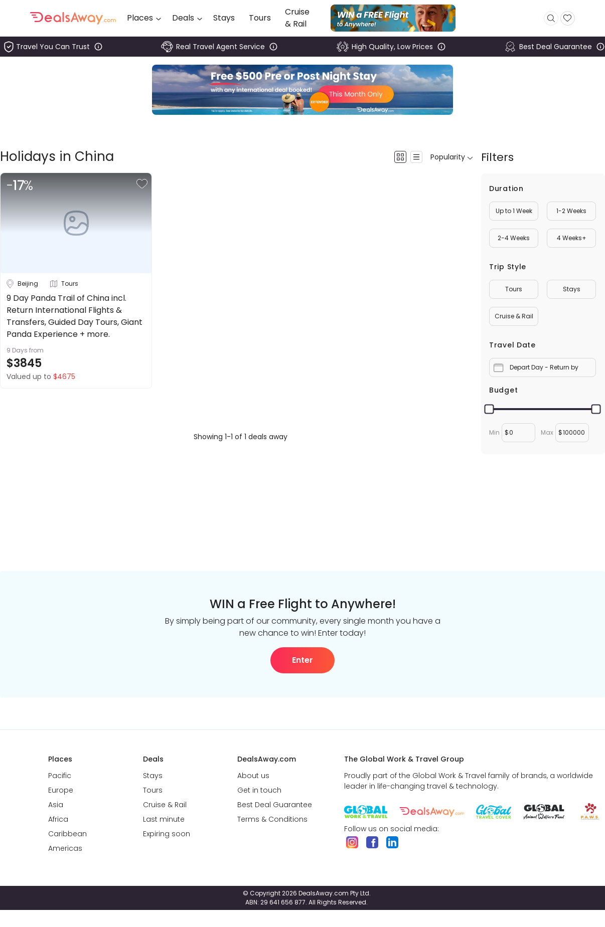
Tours (513, 289)
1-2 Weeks (571, 211)
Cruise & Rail (514, 316)
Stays (571, 289)
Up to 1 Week (514, 211)
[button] (141, 184)
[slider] (489, 409)
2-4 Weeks (514, 238)
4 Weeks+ (571, 238)
